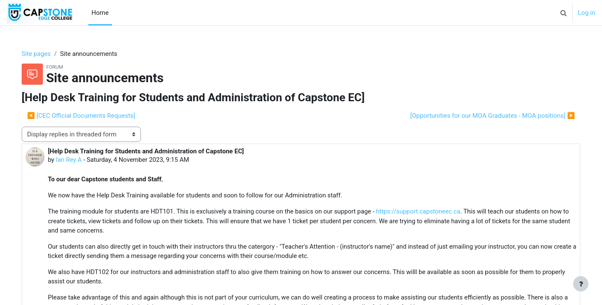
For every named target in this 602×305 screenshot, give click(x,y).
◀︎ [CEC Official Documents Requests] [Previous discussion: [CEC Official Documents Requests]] (90, 115)
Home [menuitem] (100, 13)
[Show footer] (580, 283)
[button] (563, 12)
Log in (586, 13)
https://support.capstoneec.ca (432, 212)
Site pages (45, 54)
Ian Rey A (78, 160)
